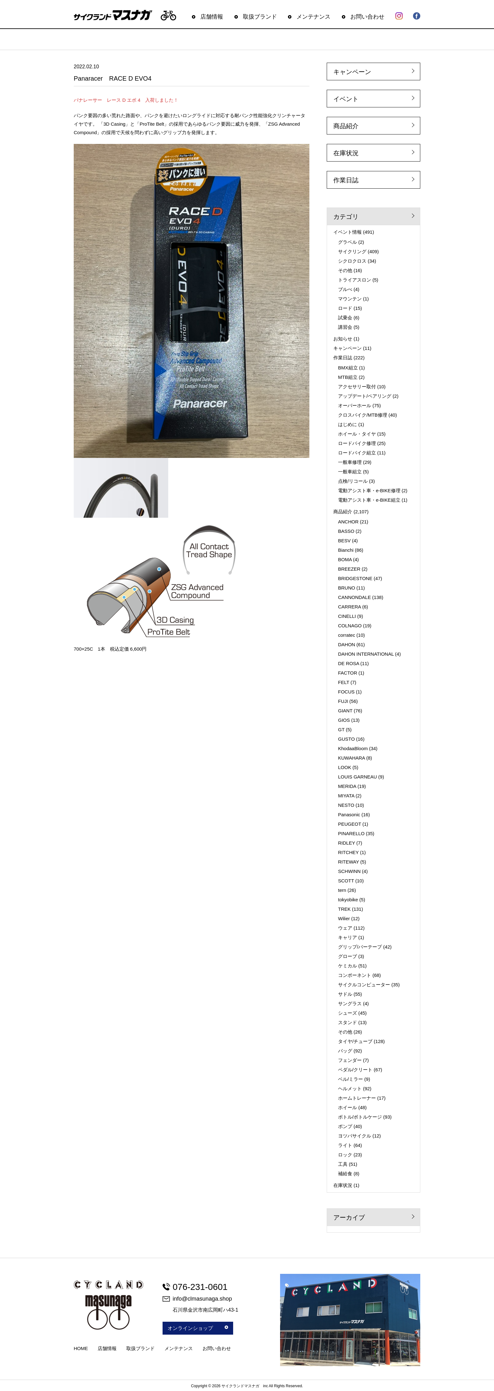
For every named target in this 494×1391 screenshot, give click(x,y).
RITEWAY (348, 861)
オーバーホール (354, 405)
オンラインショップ (198, 1328)
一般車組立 (350, 471)
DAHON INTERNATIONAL (366, 654)
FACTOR (347, 673)
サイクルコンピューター (364, 984)
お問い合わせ (367, 17)
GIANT (345, 710)
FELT (343, 682)
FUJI (343, 701)
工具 (343, 1164)
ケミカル (347, 965)
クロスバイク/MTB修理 (362, 415)
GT (341, 729)
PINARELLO (351, 833)
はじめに (347, 424)
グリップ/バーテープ (360, 946)
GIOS (344, 720)
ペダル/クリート (355, 1069)
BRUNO (346, 587)
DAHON (346, 644)
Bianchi (345, 550)
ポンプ (345, 1126)
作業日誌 (346, 180)
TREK (344, 909)
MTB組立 (348, 377)
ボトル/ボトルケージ (360, 1117)
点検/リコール (353, 481)
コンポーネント (354, 975)
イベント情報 (347, 232)
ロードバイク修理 (357, 443)
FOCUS (346, 691)
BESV (344, 540)
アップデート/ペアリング (364, 396)
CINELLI (347, 616)
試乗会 (345, 317)
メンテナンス (313, 17)
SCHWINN (349, 871)
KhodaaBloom (353, 748)
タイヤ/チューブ (355, 1041)
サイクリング (352, 251)
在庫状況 (346, 153)
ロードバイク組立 (357, 452)
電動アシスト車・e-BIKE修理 (369, 490)
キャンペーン (352, 71)
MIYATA (346, 795)
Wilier (344, 918)
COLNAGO (350, 625)
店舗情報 (211, 17)
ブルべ (345, 289)
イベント (346, 98)
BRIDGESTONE (355, 578)
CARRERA (349, 606)
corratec (346, 635)
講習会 (345, 327)
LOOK (344, 767)
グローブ (347, 956)
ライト (345, 1145)
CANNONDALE (354, 597)
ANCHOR (348, 521)
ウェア (345, 928)
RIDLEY (346, 843)
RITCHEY (348, 852)
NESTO (346, 805)
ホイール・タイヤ (357, 433)
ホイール (347, 1107)
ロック (345, 1154)
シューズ (347, 1013)
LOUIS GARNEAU (357, 776)
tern (342, 890)
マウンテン (350, 298)
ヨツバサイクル (354, 1135)
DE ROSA (348, 663)
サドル (345, 994)
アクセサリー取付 (357, 386)
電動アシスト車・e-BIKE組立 (369, 500)
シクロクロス (352, 261)
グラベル (347, 242)
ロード (345, 308)
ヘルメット (350, 1088)
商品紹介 (346, 126)
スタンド (347, 1022)
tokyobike (348, 899)
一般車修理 (350, 462)
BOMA (345, 559)
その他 (345, 270)
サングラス (350, 1003)
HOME (81, 1348)
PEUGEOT (349, 824)
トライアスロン (354, 279)
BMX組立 (348, 367)
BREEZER (349, 569)
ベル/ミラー (350, 1079)
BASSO (346, 531)
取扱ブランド (260, 17)
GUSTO (346, 739)
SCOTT (346, 880)
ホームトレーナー (357, 1098)
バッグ (345, 1050)
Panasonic (349, 814)
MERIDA (347, 786)
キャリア (347, 937)
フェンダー (350, 1060)
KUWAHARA (351, 758)
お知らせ (342, 338)
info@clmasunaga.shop (197, 1299)
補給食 (345, 1173)
